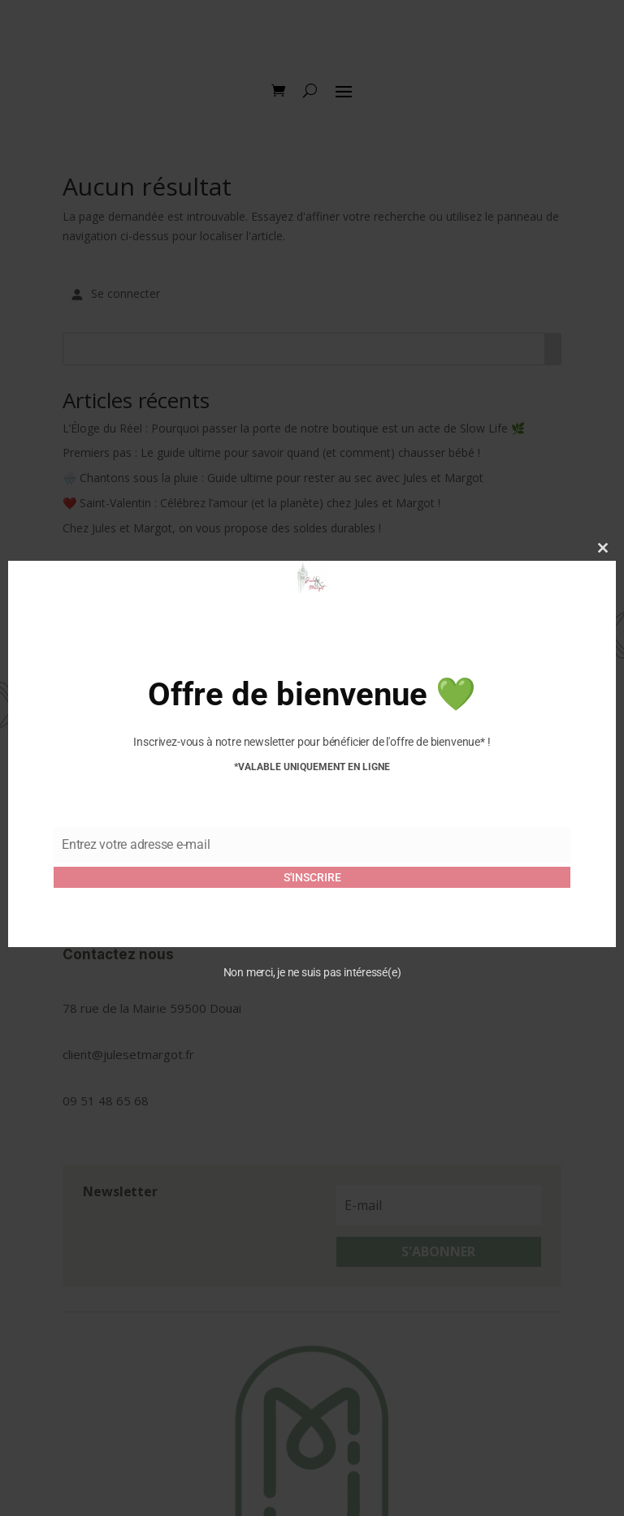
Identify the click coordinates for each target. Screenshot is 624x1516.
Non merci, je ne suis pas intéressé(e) (312, 972)
